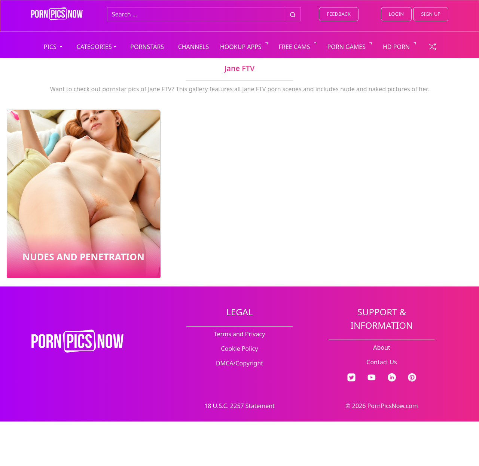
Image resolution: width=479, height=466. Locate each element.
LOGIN (396, 13)
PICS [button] (51, 47)
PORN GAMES (346, 47)
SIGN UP (430, 13)
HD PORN (396, 47)
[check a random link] (432, 46)
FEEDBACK (338, 13)
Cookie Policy (239, 348)
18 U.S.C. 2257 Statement (239, 406)
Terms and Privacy (239, 334)
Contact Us (381, 362)
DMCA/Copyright (239, 363)
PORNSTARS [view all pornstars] (147, 47)
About (381, 347)
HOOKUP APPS (241, 47)
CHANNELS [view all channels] (193, 47)
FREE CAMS (294, 47)
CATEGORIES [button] (94, 47)
